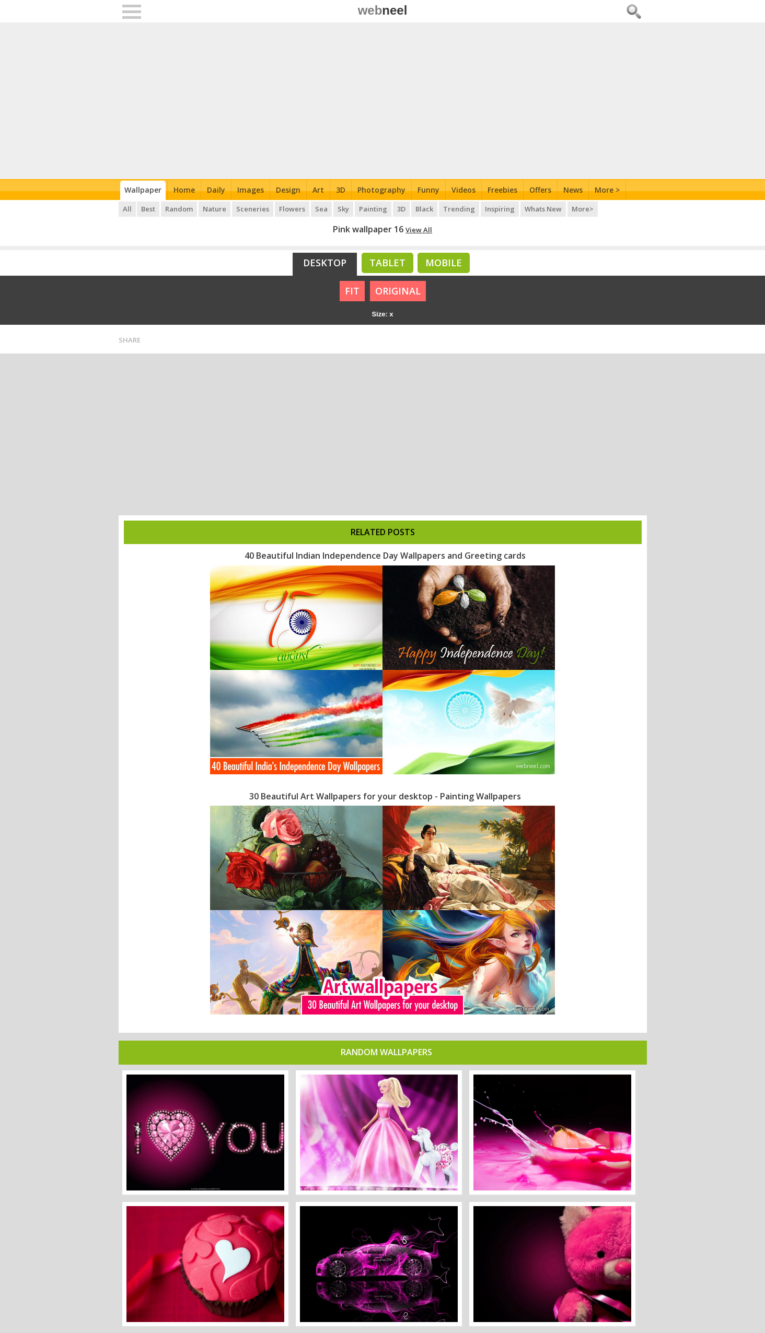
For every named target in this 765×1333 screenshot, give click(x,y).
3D (340, 190)
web (383, 10)
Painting (374, 209)
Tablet (387, 262)
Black (425, 209)
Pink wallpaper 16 (368, 229)
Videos (463, 190)
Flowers (293, 209)
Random (179, 209)
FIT (352, 291)
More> (583, 209)
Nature (215, 209)
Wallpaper (142, 190)
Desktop (324, 262)
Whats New (543, 209)
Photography (381, 190)
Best (149, 209)
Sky (344, 209)
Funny (428, 190)
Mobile (443, 262)
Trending (460, 209)
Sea (322, 209)
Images (250, 190)
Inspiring (500, 209)
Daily (216, 190)
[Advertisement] (383, 101)
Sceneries (253, 209)
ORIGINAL (398, 291)
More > (607, 190)
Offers (540, 190)
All (127, 209)
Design (288, 190)
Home (184, 190)
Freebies (502, 190)
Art (318, 190)
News (573, 190)
